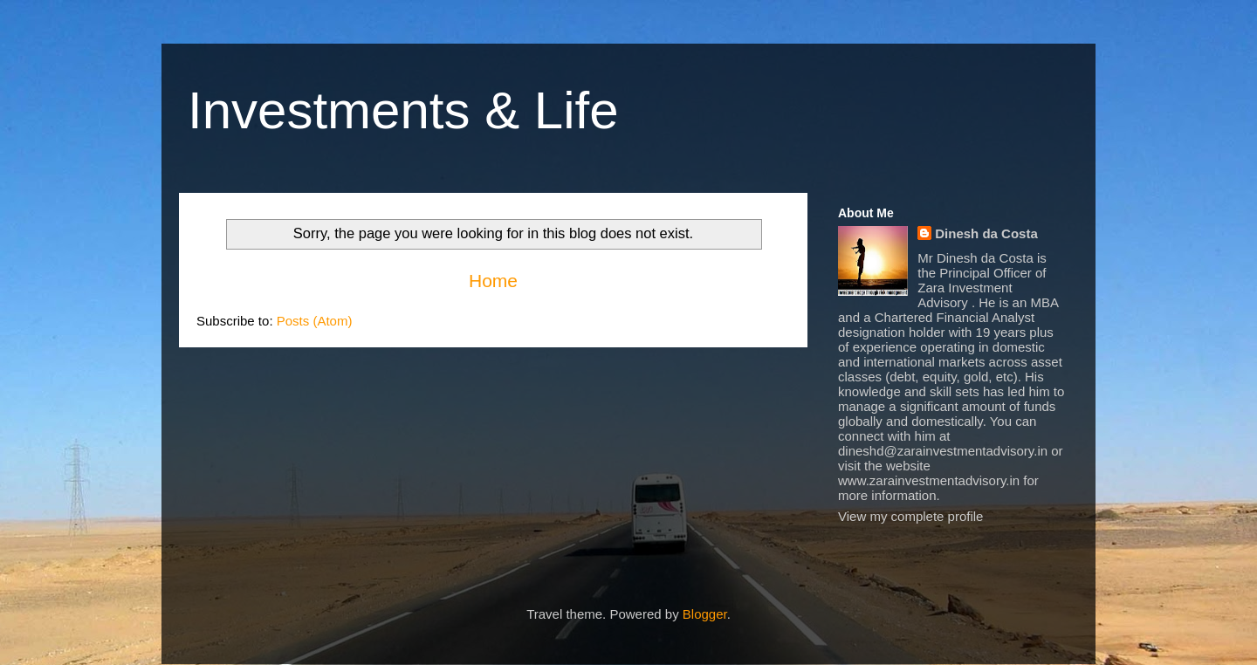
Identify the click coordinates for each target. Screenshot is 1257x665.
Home (493, 281)
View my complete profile (910, 516)
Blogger (705, 614)
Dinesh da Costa (986, 233)
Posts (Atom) (315, 320)
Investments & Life (403, 110)
